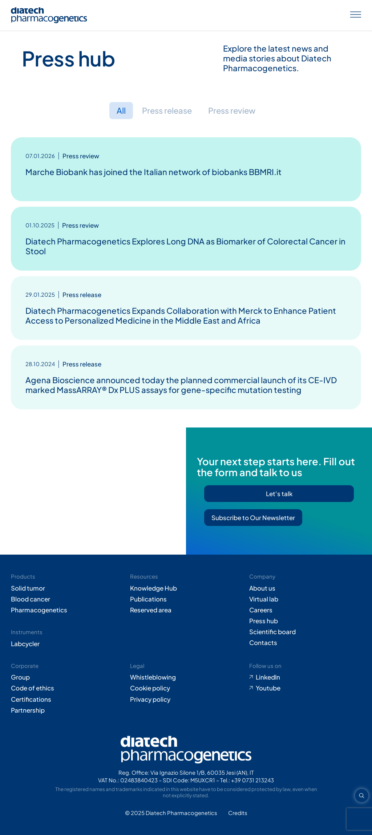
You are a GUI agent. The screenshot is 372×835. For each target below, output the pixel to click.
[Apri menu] (355, 15)
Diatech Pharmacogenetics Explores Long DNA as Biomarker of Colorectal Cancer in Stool (185, 246)
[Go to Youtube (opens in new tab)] (305, 688)
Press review (233, 110)
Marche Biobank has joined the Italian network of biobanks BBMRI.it (153, 172)
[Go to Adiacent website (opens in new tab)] (237, 813)
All (120, 110)
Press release (166, 110)
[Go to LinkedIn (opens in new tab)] (305, 677)
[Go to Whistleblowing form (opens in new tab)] (186, 677)
